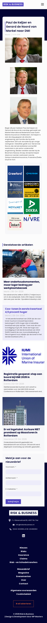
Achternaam (11, 478)
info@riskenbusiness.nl (25, 524)
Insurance (23, 555)
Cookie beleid (23, 594)
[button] (42, 5)
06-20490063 (31, 529)
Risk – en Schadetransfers (23, 562)
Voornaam (11, 467)
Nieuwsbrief (23, 569)
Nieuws (7, 35)
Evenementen (23, 576)
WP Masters (37, 616)
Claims (23, 558)
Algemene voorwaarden (23, 590)
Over (23, 580)
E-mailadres (11, 489)
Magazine (23, 572)
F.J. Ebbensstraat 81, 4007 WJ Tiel (25, 520)
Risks (23, 551)
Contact (23, 583)
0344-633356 (18, 529)
